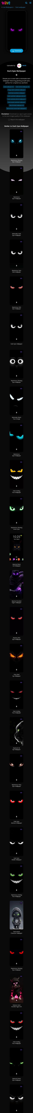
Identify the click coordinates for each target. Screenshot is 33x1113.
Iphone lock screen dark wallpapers (16, 108)
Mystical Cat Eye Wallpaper (16, 748)
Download (16, 51)
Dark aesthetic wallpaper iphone (16, 96)
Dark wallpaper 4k (9, 87)
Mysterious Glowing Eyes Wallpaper (16, 161)
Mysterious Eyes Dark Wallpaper (16, 271)
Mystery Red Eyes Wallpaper (16, 638)
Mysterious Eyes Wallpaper (16, 197)
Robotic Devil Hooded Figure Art (16, 1005)
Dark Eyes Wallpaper (16, 344)
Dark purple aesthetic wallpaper (16, 102)
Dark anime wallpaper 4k (22, 87)
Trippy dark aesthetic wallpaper (16, 90)
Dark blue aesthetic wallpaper (17, 93)
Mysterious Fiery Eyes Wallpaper (16, 785)
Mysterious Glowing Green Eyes (16, 528)
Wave (21, 65)
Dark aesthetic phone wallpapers (16, 99)
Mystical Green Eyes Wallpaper (16, 1079)
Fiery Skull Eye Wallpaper (16, 675)
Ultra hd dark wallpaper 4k (17, 105)
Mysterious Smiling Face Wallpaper (16, 895)
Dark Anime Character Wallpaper (16, 932)
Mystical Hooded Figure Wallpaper (16, 601)
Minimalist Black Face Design (16, 418)
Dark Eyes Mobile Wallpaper (16, 859)
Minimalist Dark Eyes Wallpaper (16, 234)
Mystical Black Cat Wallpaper (16, 565)
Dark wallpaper (20, 7)
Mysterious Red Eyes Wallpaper (16, 308)
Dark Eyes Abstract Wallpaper (16, 822)
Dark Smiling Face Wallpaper (16, 491)
